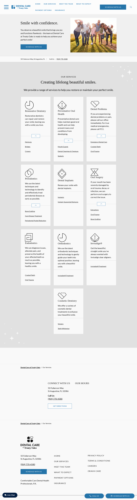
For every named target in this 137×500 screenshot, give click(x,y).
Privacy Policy (96, 455)
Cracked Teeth (96, 147)
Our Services (50, 4)
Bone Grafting (30, 211)
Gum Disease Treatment (33, 216)
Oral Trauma (95, 151)
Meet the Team (66, 4)
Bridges (27, 147)
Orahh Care (94, 471)
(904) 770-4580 (62, 59)
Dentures (28, 142)
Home (37, 4)
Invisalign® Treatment (65, 276)
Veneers (60, 324)
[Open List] (36, 136)
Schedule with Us (113, 7)
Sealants (61, 156)
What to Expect (83, 4)
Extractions (95, 210)
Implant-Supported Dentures (68, 202)
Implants (61, 197)
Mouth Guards (63, 147)
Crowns (28, 151)
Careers (92, 466)
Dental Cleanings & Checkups (68, 151)
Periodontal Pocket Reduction (35, 221)
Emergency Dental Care (99, 142)
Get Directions (60, 406)
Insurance (60, 10)
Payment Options (43, 10)
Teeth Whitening (63, 328)
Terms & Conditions (99, 461)
